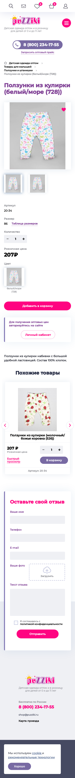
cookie (37, 753)
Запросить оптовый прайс (37, 52)
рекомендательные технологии (31, 757)
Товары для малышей (17, 66)
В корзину (54, 460)
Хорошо (19, 766)
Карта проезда (29, 720)
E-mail (14, 547)
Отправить (37, 634)
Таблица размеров (25, 223)
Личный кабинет (38, 335)
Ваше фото (17, 565)
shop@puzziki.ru (28, 714)
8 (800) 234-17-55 (41, 44)
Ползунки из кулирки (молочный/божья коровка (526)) (37, 437)
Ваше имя (17, 511)
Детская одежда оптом (23, 63)
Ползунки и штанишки (18, 70)
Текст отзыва (18, 584)
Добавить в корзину (37, 306)
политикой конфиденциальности (41, 624)
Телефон (16, 529)
